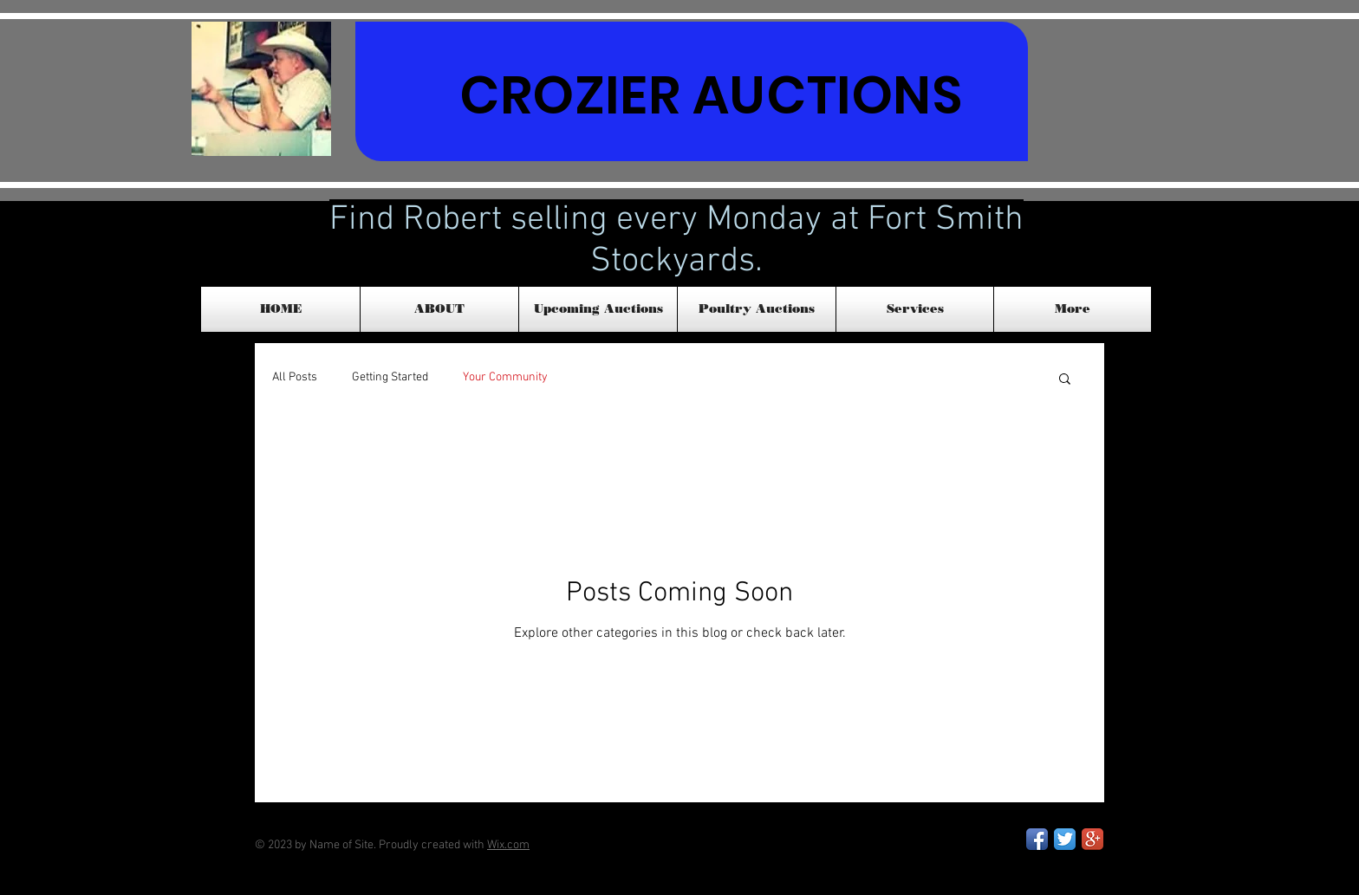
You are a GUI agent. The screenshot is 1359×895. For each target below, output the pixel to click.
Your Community (505, 377)
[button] (1065, 380)
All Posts (294, 377)
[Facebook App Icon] (1037, 839)
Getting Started (390, 377)
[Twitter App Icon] (1065, 839)
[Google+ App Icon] (1092, 839)
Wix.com (508, 845)
